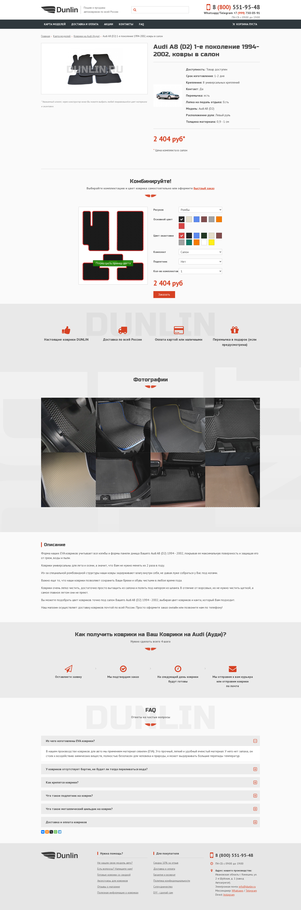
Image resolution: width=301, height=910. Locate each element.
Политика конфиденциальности (171, 880)
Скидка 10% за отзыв (165, 862)
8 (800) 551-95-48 (234, 855)
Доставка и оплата (84, 24)
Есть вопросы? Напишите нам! (115, 868)
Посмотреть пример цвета (113, 263)
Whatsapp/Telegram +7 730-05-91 (232, 13)
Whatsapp (237, 890)
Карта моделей (55, 24)
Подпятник (160, 261)
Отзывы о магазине (108, 886)
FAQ (141, 24)
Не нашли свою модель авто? (115, 862)
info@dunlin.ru (247, 886)
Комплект (159, 252)
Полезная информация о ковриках (117, 892)
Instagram (229, 894)
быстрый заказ (204, 188)
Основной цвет (163, 219)
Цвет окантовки (163, 235)
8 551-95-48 (231, 7)
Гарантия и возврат (164, 874)
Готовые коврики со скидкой (114, 874)
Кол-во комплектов (165, 271)
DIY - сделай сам (163, 892)
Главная (45, 36)
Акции (108, 24)
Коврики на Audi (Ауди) (87, 36)
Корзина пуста (244, 24)
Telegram (251, 890)
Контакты (126, 24)
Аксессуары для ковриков (112, 880)
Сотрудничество (163, 886)
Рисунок (158, 209)
